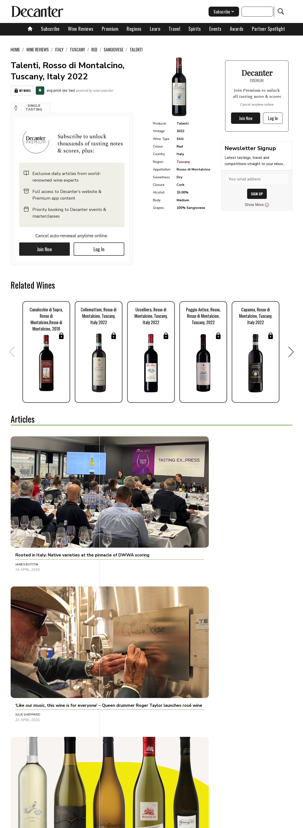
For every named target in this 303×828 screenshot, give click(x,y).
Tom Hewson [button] (119, 608)
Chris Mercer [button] (212, 608)
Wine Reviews (81, 28)
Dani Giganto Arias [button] (124, 705)
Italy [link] (59, 49)
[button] (30, 106)
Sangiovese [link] (113, 49)
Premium (110, 28)
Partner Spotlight (268, 28)
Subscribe (50, 28)
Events (215, 28)
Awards (237, 28)
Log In (99, 247)
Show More (257, 205)
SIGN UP (257, 193)
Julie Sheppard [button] (120, 510)
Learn (155, 28)
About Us (63, 822)
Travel (174, 28)
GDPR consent (225, 822)
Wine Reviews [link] (37, 49)
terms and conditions (193, 822)
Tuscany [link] (77, 49)
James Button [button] (26, 510)
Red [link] (94, 49)
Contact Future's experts (95, 822)
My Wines (22, 90)
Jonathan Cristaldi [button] (31, 705)
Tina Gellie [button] (24, 608)
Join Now (44, 247)
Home (15, 49)
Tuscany (183, 162)
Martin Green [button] (212, 510)
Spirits (194, 28)
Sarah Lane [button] (211, 705)
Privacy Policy (160, 822)
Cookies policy (131, 822)
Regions (134, 28)
